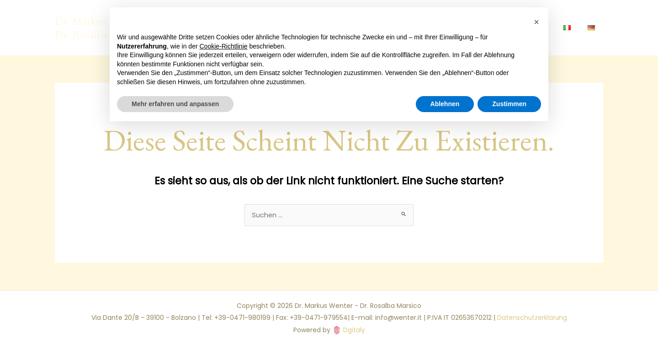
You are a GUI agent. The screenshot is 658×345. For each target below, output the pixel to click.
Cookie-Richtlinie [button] (224, 46)
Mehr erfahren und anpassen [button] (175, 104)
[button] (536, 22)
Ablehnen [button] (445, 104)
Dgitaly (354, 329)
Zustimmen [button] (509, 104)
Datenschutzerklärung (532, 318)
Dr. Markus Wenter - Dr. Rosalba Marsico (100, 27)
